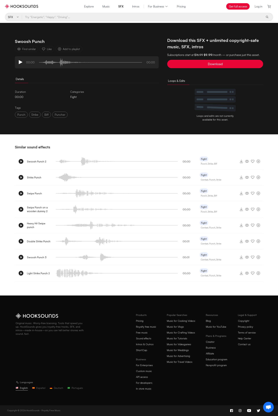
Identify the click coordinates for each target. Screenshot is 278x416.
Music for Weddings (178, 350)
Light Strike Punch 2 (38, 273)
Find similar (26, 49)
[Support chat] (268, 407)
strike (34, 114)
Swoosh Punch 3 (36, 257)
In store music (143, 388)
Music (106, 6)
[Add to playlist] (258, 161)
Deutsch (56, 387)
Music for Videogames (179, 344)
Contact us (244, 344)
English (22, 387)
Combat (204, 179)
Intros (135, 6)
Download (215, 64)
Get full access (238, 6)
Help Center (244, 338)
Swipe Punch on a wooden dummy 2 (37, 209)
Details (20, 79)
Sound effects (143, 338)
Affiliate (210, 353)
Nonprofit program (216, 365)
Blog (208, 320)
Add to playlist (69, 49)
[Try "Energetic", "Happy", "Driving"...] (142, 17)
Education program (216, 359)
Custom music (144, 371)
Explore (89, 6)
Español (38, 387)
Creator (210, 341)
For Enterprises (144, 365)
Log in (258, 6)
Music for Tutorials (177, 338)
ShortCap (141, 350)
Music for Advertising (178, 355)
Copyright (243, 320)
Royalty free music (146, 326)
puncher (60, 114)
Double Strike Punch (38, 241)
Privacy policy (245, 326)
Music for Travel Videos (179, 361)
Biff (215, 163)
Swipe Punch (34, 193)
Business (211, 347)
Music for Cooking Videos (181, 320)
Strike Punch (34, 177)
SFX (121, 6)
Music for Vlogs (175, 326)
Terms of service (247, 332)
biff (46, 114)
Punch (21, 114)
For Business (158, 6)
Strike (210, 163)
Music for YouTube (216, 326)
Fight (73, 97)
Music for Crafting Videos (181, 332)
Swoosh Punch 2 (36, 161)
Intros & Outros (145, 344)
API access (142, 376)
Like (47, 49)
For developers (144, 382)
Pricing (181, 6)
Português (75, 387)
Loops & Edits (176, 81)
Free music (142, 332)
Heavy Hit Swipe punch (36, 225)
